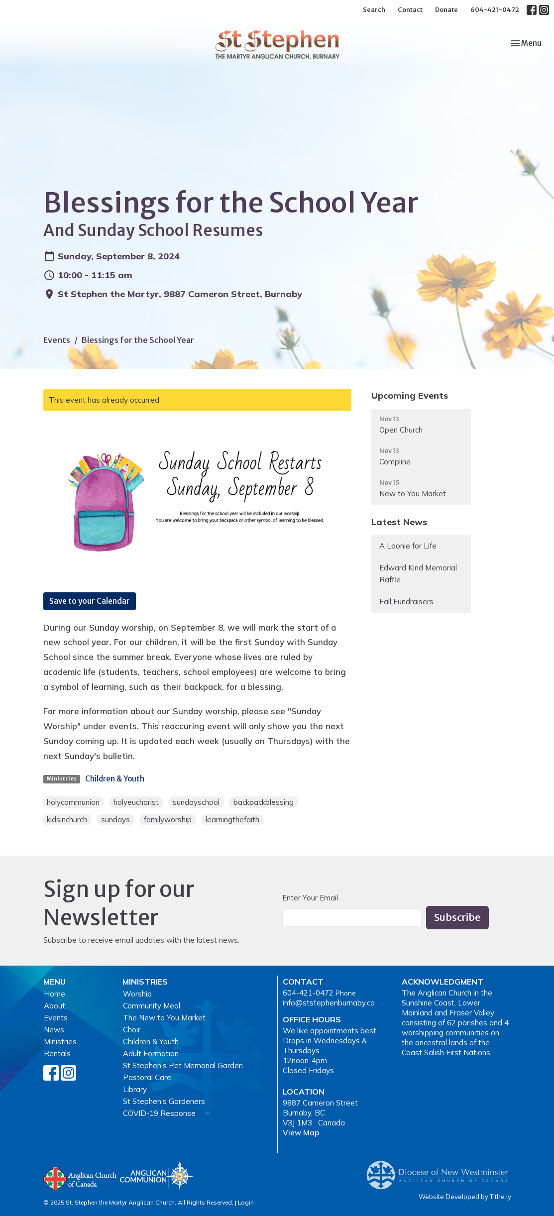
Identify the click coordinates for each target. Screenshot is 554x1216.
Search (374, 9)
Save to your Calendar (89, 601)
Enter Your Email (310, 897)
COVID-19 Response (159, 1113)
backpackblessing (263, 802)
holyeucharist (136, 802)
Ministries (60, 1041)
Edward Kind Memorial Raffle (418, 573)
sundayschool (196, 802)
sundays (115, 819)
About (54, 1005)
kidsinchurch (67, 819)
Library (135, 1089)
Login (246, 1202)
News (54, 1029)
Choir (131, 1029)
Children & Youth (114, 778)
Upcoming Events (409, 395)
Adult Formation (151, 1053)
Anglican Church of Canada (80, 1177)
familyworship (168, 819)
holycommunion (73, 802)
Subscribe (457, 917)
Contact (410, 9)
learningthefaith (232, 819)
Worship (137, 993)
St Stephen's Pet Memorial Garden (183, 1065)
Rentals (57, 1053)
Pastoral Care (147, 1077)
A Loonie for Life (408, 546)
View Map (301, 1132)
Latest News (399, 522)
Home (54, 993)
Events (56, 340)
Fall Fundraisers (406, 601)
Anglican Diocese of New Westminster (440, 1170)
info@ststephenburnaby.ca (329, 1002)
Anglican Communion (156, 1175)
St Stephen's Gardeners (164, 1101)
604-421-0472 (494, 9)
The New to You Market (164, 1017)
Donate (446, 9)
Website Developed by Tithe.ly (465, 1197)
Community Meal (151, 1005)
